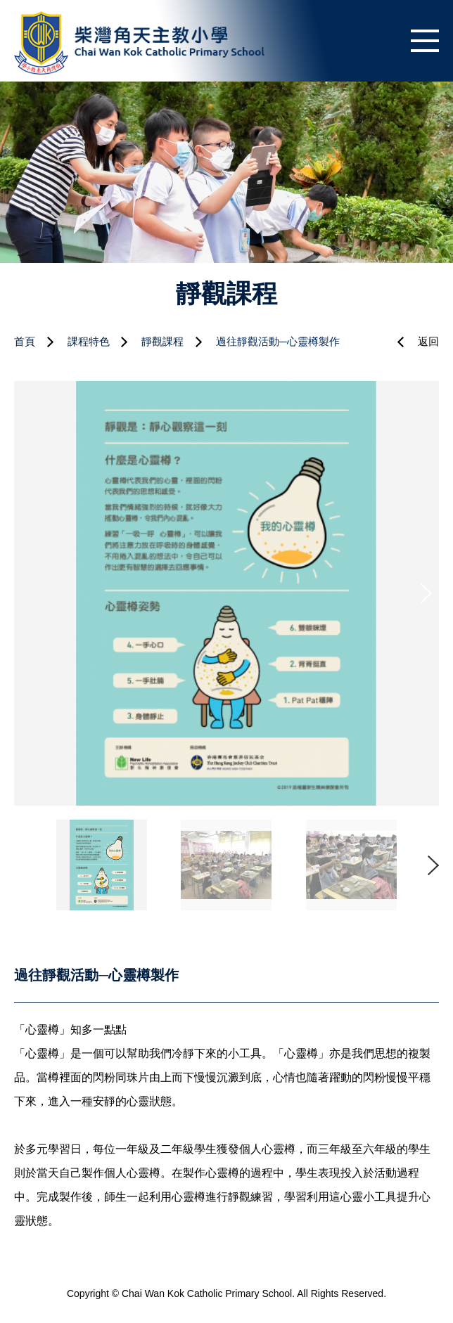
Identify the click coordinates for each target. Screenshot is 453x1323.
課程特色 (89, 341)
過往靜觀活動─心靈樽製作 (278, 341)
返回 (428, 341)
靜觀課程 (162, 341)
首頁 (24, 341)
